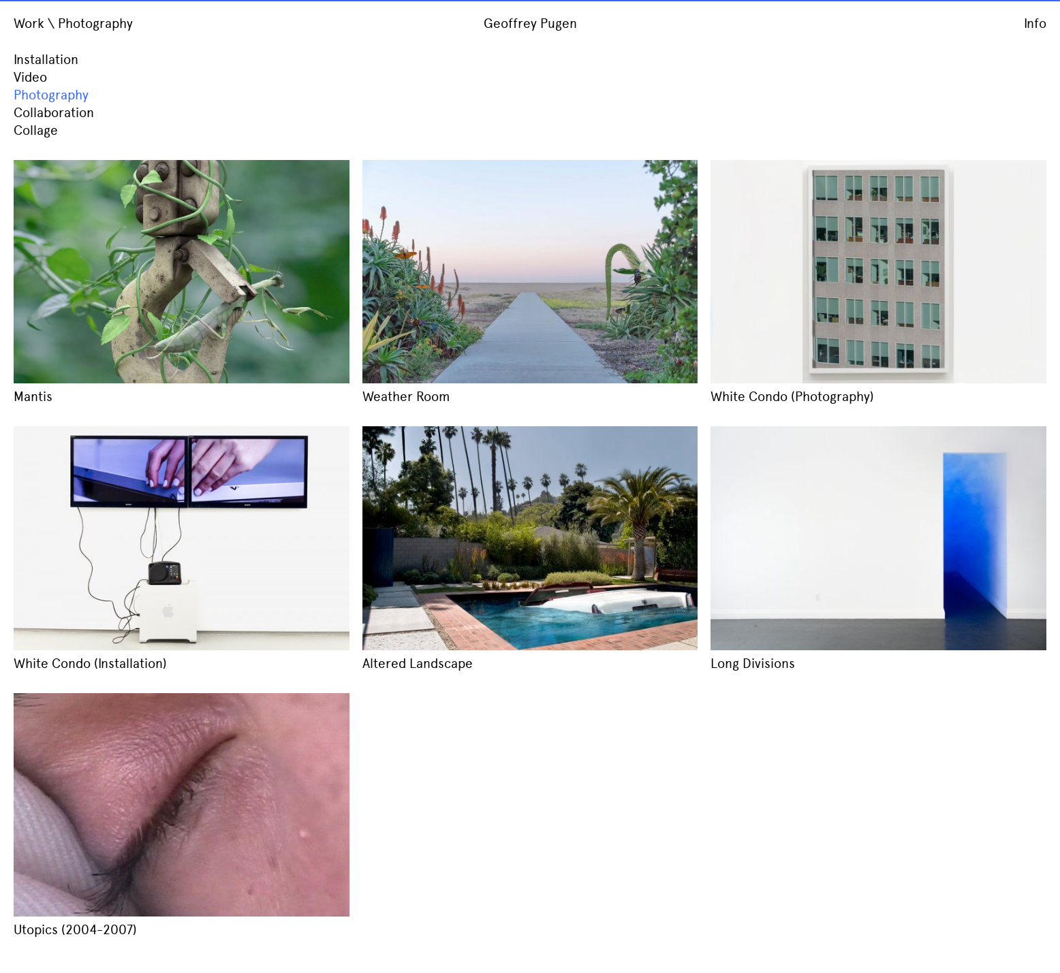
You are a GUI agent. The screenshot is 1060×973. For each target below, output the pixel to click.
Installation (46, 59)
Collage (36, 130)
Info (1035, 23)
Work (29, 23)
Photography (51, 95)
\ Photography (90, 23)
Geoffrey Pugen (530, 23)
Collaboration (54, 113)
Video (30, 77)
